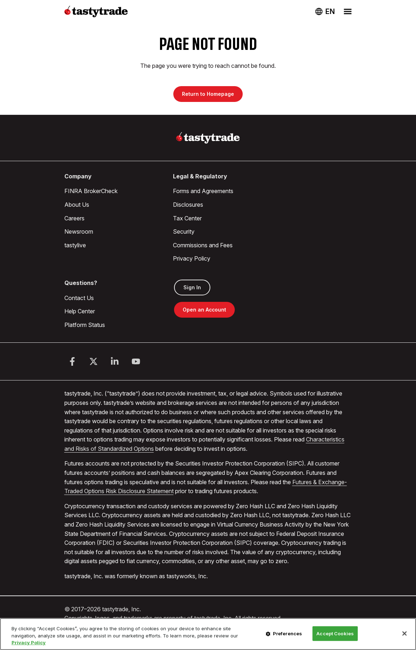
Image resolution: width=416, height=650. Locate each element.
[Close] (404, 633)
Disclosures (188, 204)
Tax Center (187, 218)
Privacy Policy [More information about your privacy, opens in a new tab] (29, 642)
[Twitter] (93, 361)
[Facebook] (72, 361)
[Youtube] (136, 361)
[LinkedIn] (115, 361)
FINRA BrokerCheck (91, 191)
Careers (74, 218)
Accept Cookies (335, 633)
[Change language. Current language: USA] (325, 11)
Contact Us (79, 297)
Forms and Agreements (203, 191)
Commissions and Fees (203, 245)
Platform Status (84, 324)
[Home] (208, 138)
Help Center (79, 311)
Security (184, 231)
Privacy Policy (191, 258)
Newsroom (78, 231)
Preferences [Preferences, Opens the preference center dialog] (287, 633)
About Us (76, 204)
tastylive (75, 245)
